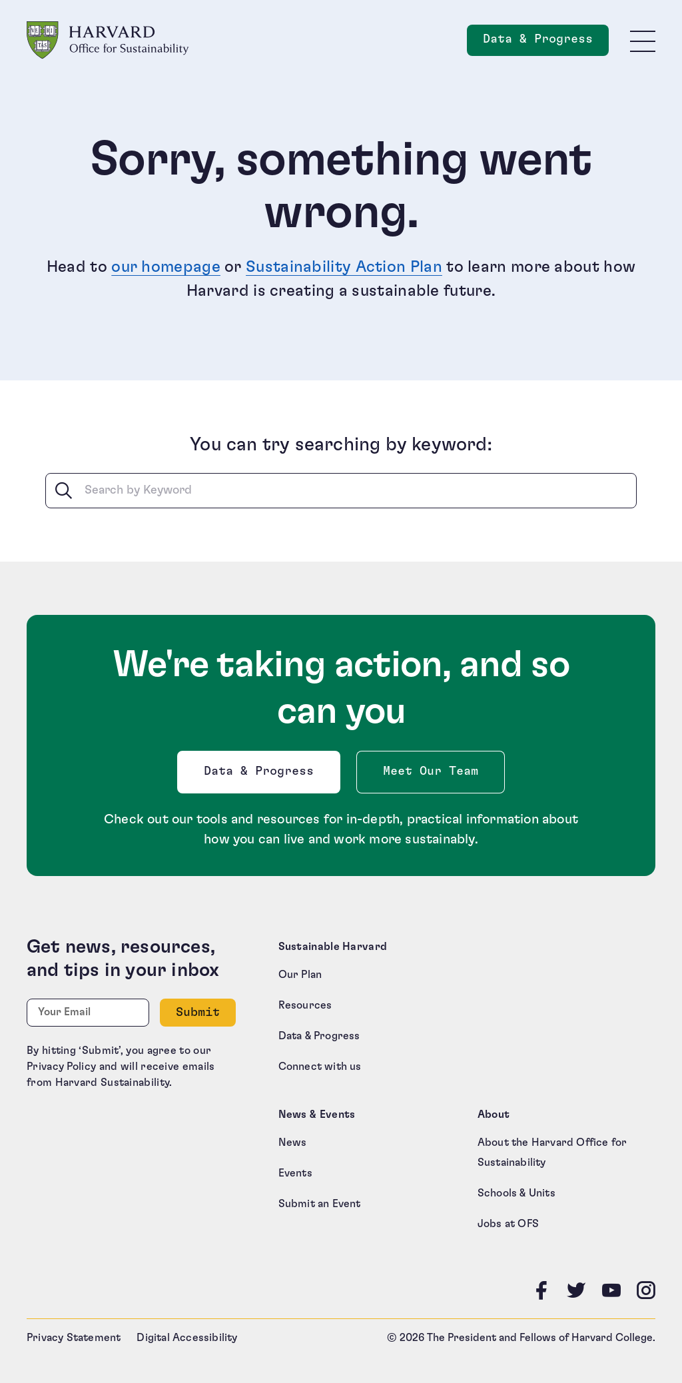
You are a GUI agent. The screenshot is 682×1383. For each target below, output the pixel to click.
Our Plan (300, 974)
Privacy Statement (74, 1337)
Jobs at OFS (508, 1223)
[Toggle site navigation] (642, 41)
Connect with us (320, 1066)
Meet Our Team (430, 771)
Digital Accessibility (187, 1337)
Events (295, 1173)
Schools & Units (516, 1193)
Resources (305, 1005)
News (292, 1142)
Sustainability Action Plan (344, 267)
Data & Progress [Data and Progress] (546, 43)
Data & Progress (261, 775)
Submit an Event (319, 1203)
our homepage (165, 267)
